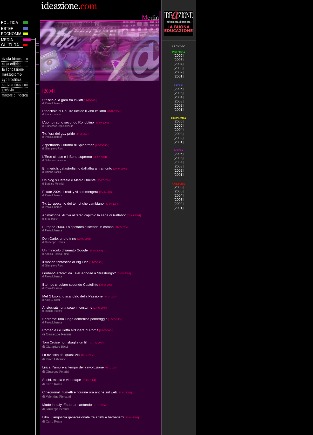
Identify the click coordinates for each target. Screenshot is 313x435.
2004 (178, 64)
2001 (178, 76)
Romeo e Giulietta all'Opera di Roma (70, 330)
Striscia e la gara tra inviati (62, 100)
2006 (178, 55)
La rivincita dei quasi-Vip (61, 355)
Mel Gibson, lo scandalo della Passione (72, 296)
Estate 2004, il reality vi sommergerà (70, 192)
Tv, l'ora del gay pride (58, 133)
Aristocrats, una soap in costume (67, 307)
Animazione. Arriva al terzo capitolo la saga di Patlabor (84, 215)
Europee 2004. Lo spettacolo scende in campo (78, 227)
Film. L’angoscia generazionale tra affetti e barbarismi (83, 417)
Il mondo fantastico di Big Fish (65, 262)
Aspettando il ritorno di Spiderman (68, 145)
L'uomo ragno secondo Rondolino (68, 122)
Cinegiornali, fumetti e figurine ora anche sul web (79, 392)
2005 (178, 60)
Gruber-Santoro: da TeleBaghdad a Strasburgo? (79, 273)
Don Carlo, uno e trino (59, 239)
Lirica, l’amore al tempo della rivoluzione (73, 367)
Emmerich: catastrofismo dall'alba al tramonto (77, 168)
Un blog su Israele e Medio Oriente (69, 180)
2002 (178, 72)
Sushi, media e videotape (61, 380)
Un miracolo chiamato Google (65, 250)
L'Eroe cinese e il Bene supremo (67, 157)
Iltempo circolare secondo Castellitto (70, 285)
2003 (178, 68)
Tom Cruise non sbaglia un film (66, 342)
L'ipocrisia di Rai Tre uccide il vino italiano (74, 111)
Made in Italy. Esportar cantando (67, 405)
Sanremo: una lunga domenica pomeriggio (74, 319)
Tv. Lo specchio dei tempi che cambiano (73, 203)
